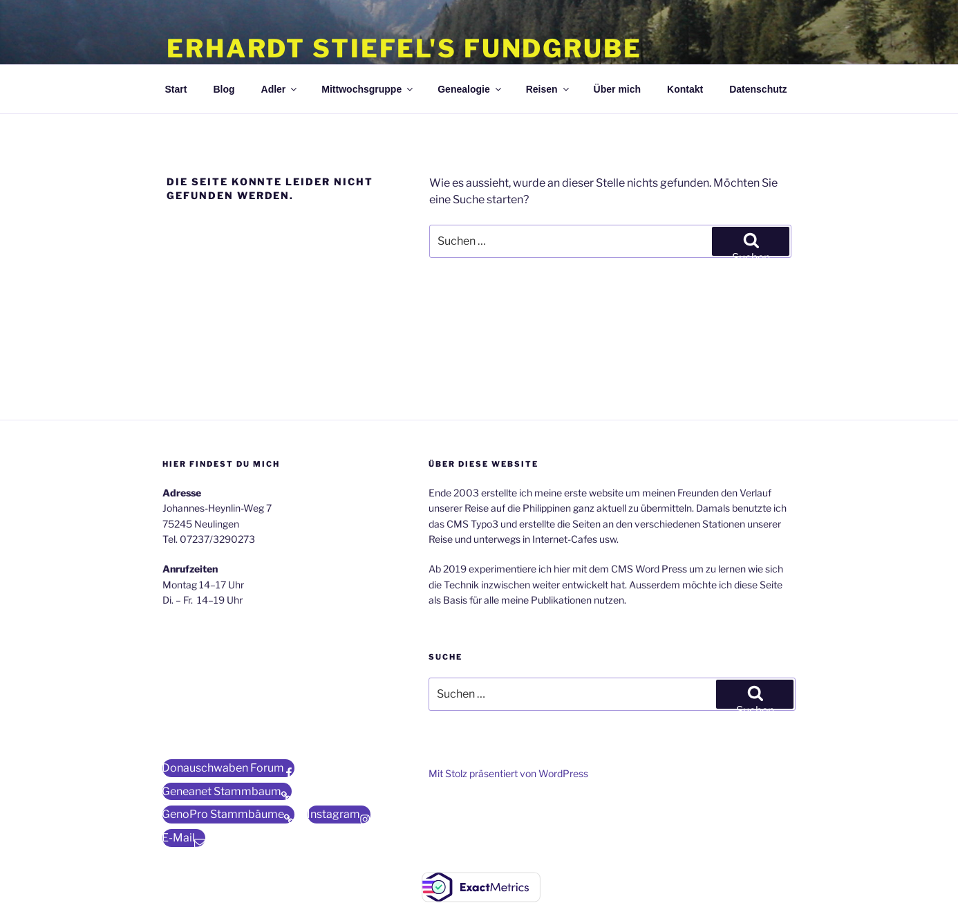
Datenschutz (758, 89)
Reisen (548, 89)
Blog (223, 89)
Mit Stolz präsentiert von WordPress (508, 773)
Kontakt (685, 89)
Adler (280, 89)
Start (176, 89)
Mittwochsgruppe (368, 89)
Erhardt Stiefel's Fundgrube (404, 48)
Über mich (617, 89)
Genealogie (470, 89)
